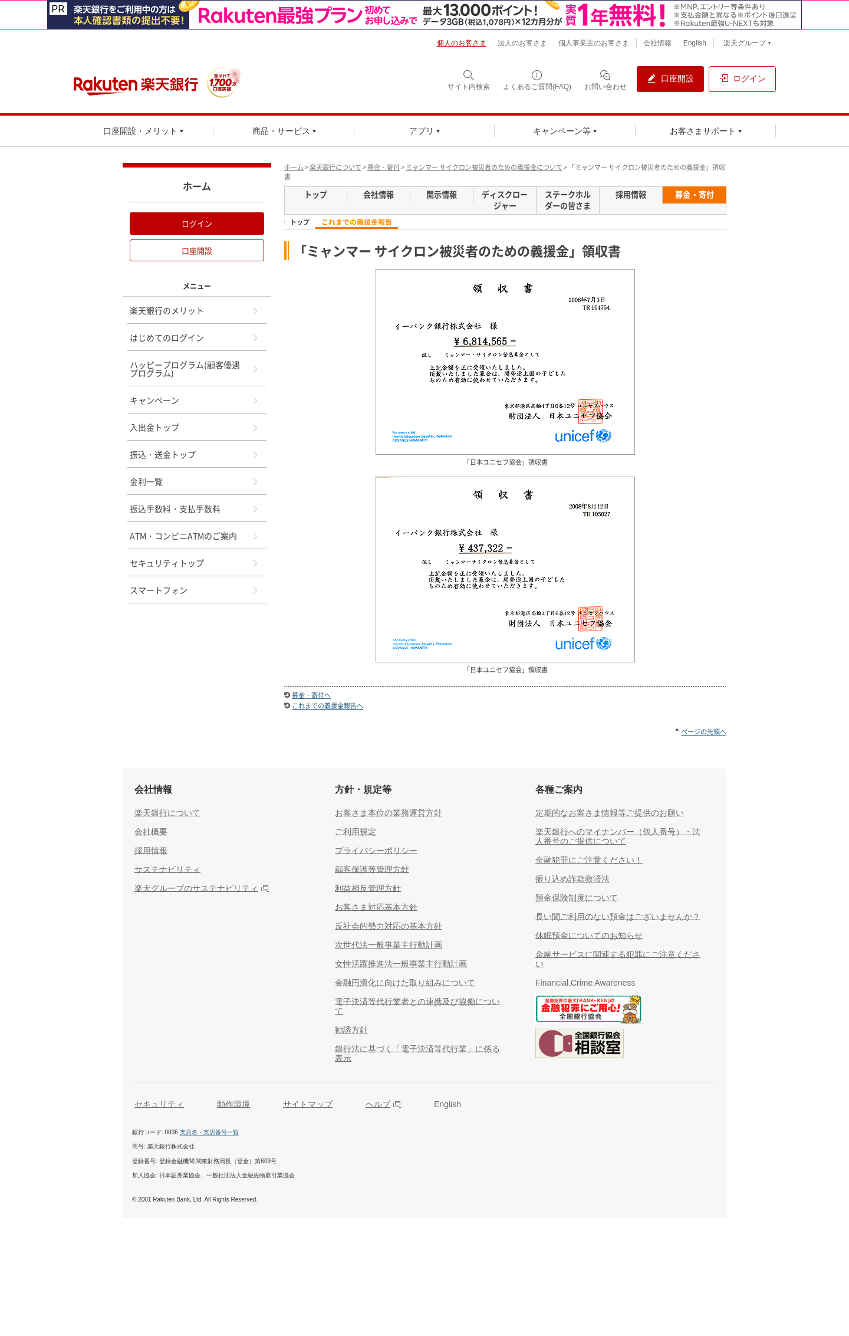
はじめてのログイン (194, 337)
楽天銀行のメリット (194, 310)
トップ (300, 222)
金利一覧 (194, 481)
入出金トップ (194, 427)
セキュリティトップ (194, 563)
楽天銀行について (335, 167)
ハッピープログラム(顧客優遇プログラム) (194, 369)
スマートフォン (194, 590)
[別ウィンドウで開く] (424, 14)
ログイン (197, 223)
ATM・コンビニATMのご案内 (194, 535)
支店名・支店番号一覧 (209, 1132)
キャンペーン (194, 400)
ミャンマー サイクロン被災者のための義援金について (484, 167)
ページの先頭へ (703, 732)
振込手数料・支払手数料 (194, 508)
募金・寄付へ (311, 695)
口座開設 (197, 250)
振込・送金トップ (194, 454)
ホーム (294, 167)
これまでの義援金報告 (356, 222)
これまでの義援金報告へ (327, 706)
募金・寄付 (383, 167)
